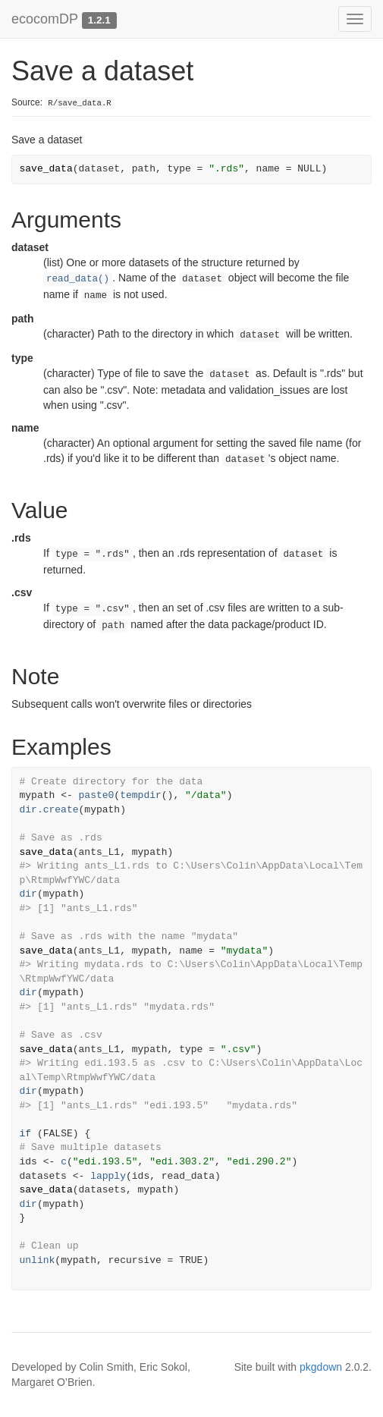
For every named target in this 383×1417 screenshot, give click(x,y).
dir (28, 894)
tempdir (141, 795)
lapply (108, 1176)
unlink (37, 1260)
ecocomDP (44, 19)
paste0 (97, 795)
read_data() (77, 279)
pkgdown (321, 1367)
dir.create (49, 809)
